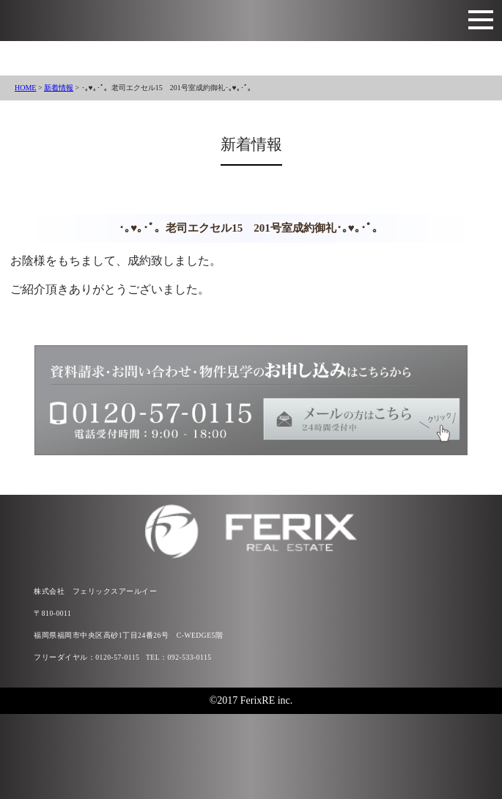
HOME (25, 88)
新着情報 (58, 88)
